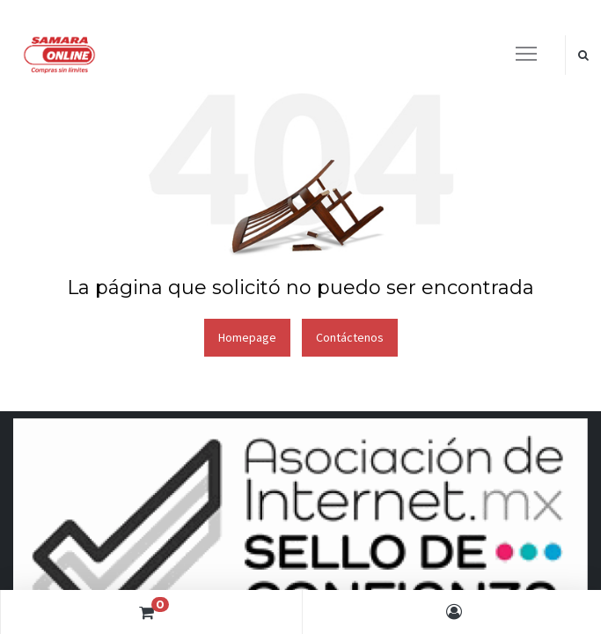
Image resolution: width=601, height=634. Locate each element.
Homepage (247, 337)
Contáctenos (350, 337)
